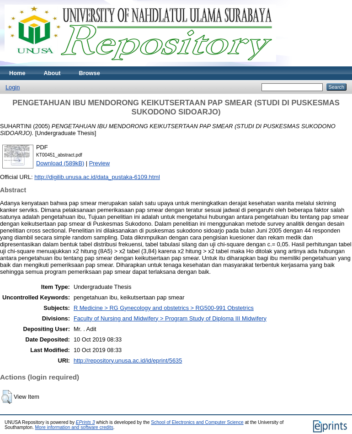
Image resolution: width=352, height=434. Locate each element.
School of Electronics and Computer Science (197, 422)
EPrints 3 (85, 422)
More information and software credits (74, 427)
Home (17, 73)
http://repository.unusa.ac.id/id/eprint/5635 (128, 360)
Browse (89, 73)
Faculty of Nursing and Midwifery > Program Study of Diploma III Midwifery (170, 318)
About (52, 73)
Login (12, 87)
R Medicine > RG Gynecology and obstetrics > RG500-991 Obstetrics (164, 307)
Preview (99, 163)
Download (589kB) (60, 163)
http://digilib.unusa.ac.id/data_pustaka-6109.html (97, 177)
